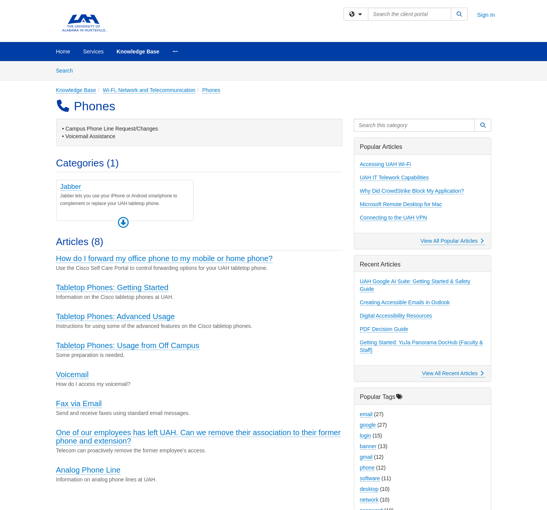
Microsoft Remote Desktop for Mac (401, 204)
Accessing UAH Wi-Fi (385, 164)
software (370, 478)
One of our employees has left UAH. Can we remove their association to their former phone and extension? (198, 436)
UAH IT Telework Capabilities (394, 177)
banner (368, 446)
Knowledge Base (137, 51)
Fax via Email (79, 403)
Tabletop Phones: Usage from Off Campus (127, 345)
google (368, 425)
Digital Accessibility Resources (396, 316)
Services (93, 51)
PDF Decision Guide (384, 329)
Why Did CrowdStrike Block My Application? (412, 191)
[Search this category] (414, 125)
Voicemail (72, 374)
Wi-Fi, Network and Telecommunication (149, 90)
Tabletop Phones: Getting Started (112, 287)
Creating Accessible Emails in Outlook (405, 302)
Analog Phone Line (88, 470)
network (369, 500)
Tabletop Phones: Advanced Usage (115, 316)
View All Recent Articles (453, 373)
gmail (366, 457)
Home (63, 51)
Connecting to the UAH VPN (393, 218)
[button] (123, 222)
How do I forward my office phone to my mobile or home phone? (164, 258)
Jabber (70, 186)
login (365, 436)
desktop (369, 489)
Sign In (486, 14)
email (366, 414)
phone (367, 468)
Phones (211, 90)
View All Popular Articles (452, 241)
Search (67, 70)
